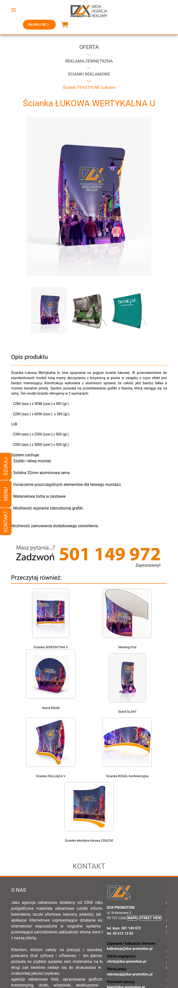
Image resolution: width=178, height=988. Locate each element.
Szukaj (6, 466)
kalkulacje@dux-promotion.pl (130, 884)
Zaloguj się (39, 24)
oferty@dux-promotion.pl (126, 897)
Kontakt (6, 522)
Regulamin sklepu (63, 954)
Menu (6, 494)
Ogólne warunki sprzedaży (107, 954)
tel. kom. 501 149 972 (124, 864)
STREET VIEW (150, 853)
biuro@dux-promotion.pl (126, 923)
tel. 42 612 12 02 (120, 869)
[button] (13, 10)
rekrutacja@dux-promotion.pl (130, 910)
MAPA (132, 853)
